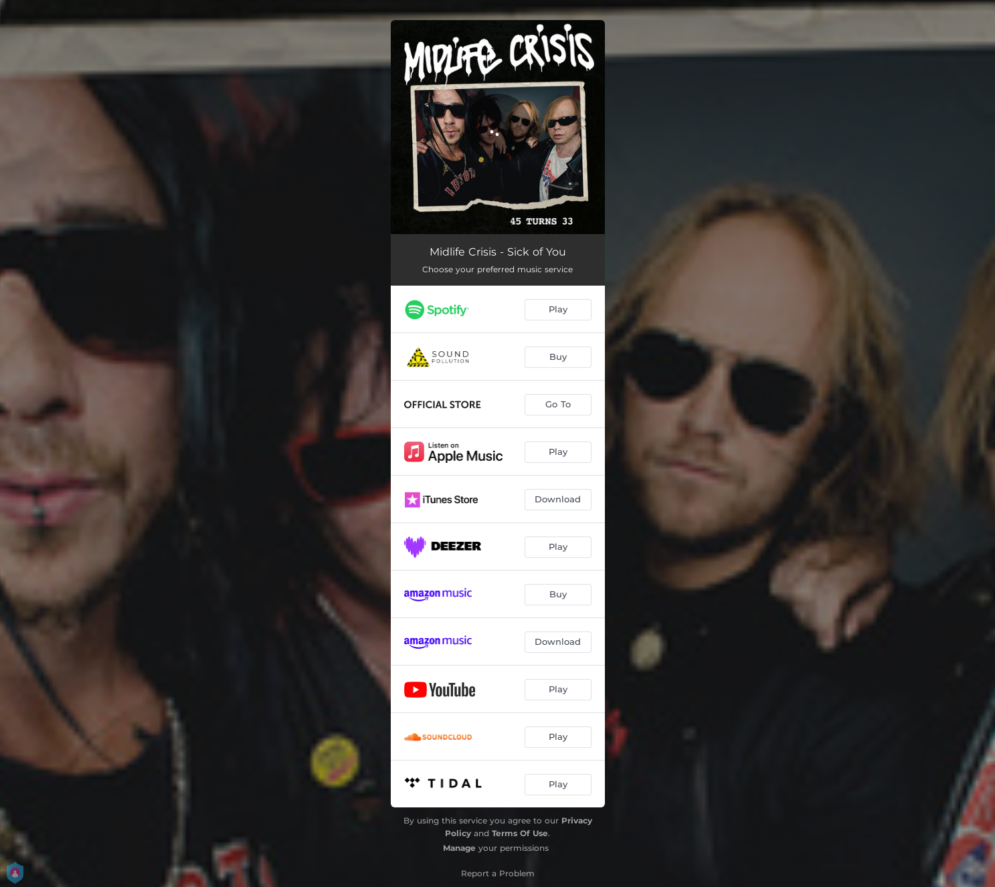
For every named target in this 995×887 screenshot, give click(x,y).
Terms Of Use (520, 833)
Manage (459, 848)
